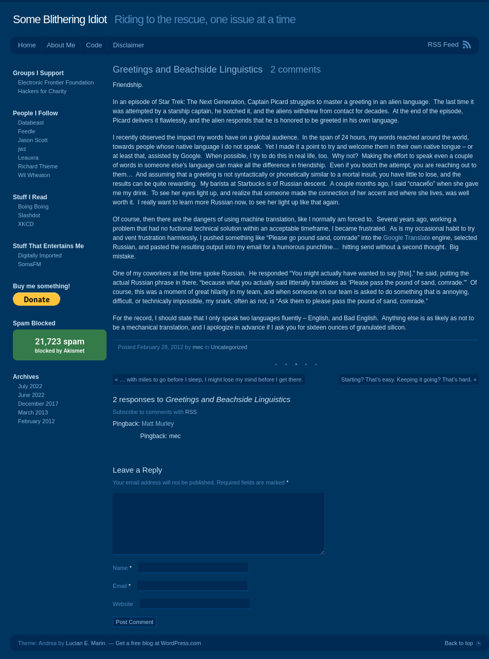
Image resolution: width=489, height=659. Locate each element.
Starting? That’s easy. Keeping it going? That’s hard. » (409, 379)
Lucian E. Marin (85, 643)
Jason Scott (32, 140)
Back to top (459, 643)
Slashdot (29, 215)
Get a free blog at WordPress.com (158, 643)
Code (94, 45)
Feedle (27, 131)
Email (122, 586)
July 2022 (30, 386)
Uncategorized (229, 347)
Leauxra (28, 157)
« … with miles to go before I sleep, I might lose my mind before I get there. (209, 379)
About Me (61, 45)
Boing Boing (33, 206)
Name (122, 568)
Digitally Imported (40, 255)
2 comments (295, 69)
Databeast (31, 122)
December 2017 (38, 404)
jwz (22, 149)
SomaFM (29, 264)
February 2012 (36, 421)
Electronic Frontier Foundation (56, 82)
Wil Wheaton (34, 175)
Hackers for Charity (42, 91)
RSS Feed (443, 44)
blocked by (59, 345)
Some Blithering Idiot (60, 19)
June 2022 (31, 395)
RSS (191, 412)
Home (27, 45)
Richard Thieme (38, 166)
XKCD (26, 224)
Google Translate (406, 237)
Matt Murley (158, 423)
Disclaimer (128, 45)
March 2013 (33, 412)
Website (123, 604)
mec (198, 347)
